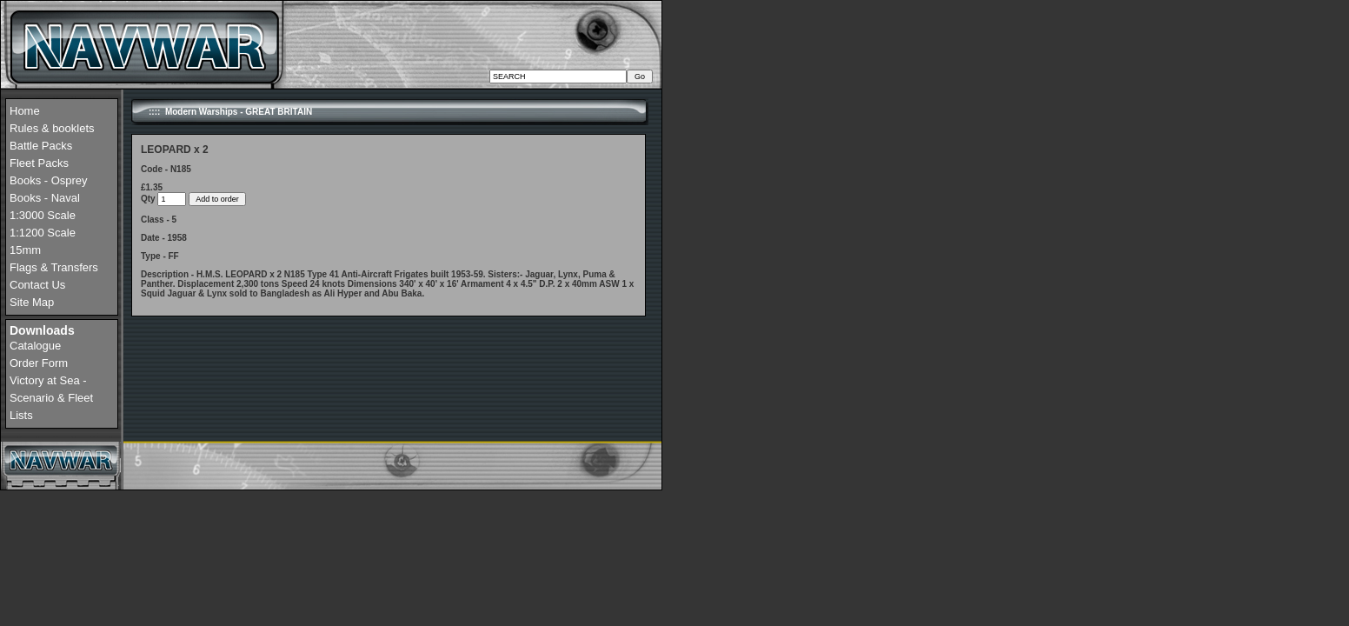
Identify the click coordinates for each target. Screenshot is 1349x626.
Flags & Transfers (54, 267)
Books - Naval (45, 197)
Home (25, 110)
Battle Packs (41, 145)
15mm (25, 249)
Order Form (39, 363)
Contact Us (37, 284)
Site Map (32, 302)
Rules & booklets (52, 128)
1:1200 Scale (43, 232)
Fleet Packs (39, 163)
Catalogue (35, 345)
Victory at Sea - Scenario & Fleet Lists (51, 398)
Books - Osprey (49, 180)
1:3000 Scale (43, 215)
